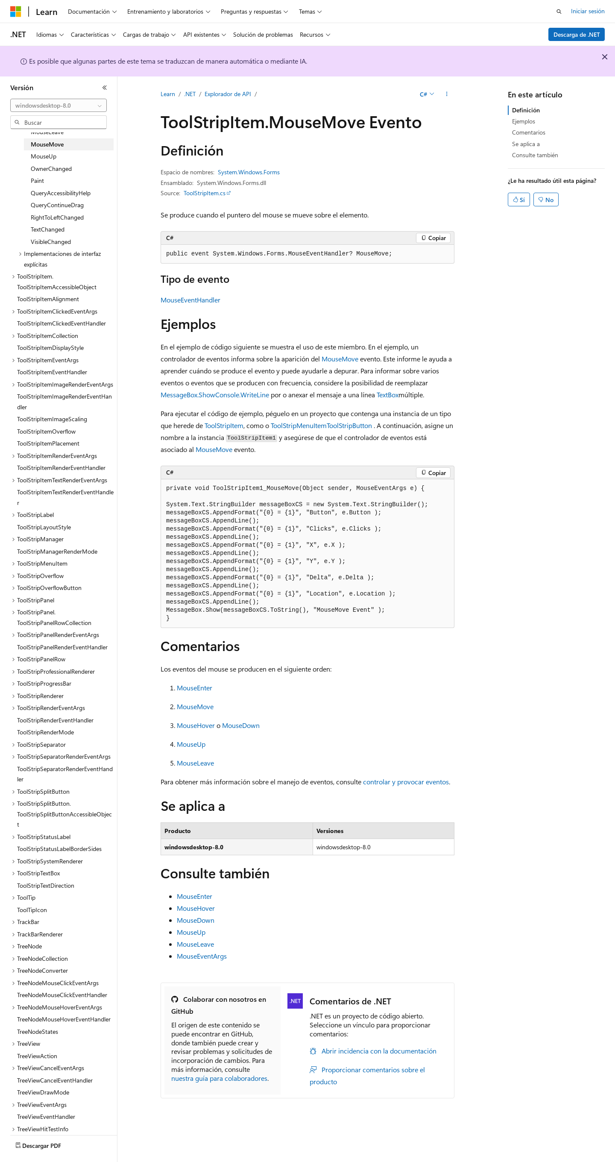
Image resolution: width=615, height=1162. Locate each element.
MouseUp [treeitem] (43, 156)
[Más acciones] (446, 94)
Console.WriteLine (242, 394)
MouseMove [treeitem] (47, 144)
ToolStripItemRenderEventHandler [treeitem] (61, 468)
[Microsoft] (15, 11)
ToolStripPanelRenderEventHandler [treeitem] (62, 647)
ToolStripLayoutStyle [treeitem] (44, 527)
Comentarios (528, 132)
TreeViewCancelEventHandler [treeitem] (55, 1080)
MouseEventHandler (190, 299)
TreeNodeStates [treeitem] (37, 1031)
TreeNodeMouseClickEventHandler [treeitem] (62, 995)
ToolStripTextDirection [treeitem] (45, 885)
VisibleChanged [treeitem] (51, 242)
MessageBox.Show (188, 394)
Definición (526, 110)
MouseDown (241, 725)
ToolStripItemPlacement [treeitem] (48, 443)
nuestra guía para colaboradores (219, 1078)
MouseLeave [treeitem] (47, 132)
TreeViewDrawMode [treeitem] (43, 1092)
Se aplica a (526, 144)
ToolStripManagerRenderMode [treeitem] (57, 551)
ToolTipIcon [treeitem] (32, 910)
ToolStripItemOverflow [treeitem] (46, 431)
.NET (190, 94)
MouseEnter (194, 687)
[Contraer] (105, 87)
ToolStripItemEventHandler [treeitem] (52, 372)
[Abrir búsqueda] (559, 11)
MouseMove (340, 358)
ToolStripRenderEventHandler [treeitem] (55, 720)
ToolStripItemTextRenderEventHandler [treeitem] (65, 497)
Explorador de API (228, 94)
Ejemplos (523, 121)
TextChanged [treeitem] (47, 229)
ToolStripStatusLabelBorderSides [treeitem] (59, 849)
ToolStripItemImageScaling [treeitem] (52, 419)
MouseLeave (195, 762)
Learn (168, 94)
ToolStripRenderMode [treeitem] (45, 732)
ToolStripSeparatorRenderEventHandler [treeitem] (65, 774)
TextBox (387, 394)
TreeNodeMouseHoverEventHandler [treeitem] (64, 1019)
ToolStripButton (349, 425)
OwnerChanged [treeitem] (51, 168)
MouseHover (196, 725)
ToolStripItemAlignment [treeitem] (48, 299)
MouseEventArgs (202, 955)
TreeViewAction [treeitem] (37, 1056)
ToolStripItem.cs (205, 193)
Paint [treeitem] (37, 180)
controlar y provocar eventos (406, 781)
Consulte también (535, 155)
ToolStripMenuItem (299, 425)
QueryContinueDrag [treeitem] (57, 205)
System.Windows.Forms (249, 172)
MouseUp (191, 743)
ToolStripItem (224, 425)
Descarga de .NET (577, 34)
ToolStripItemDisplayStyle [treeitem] (50, 347)
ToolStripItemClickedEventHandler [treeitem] (61, 323)
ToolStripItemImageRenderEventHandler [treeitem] (64, 401)
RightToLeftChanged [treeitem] (57, 217)
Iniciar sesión (588, 11)
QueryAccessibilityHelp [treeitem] (61, 193)
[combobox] (58, 105)
